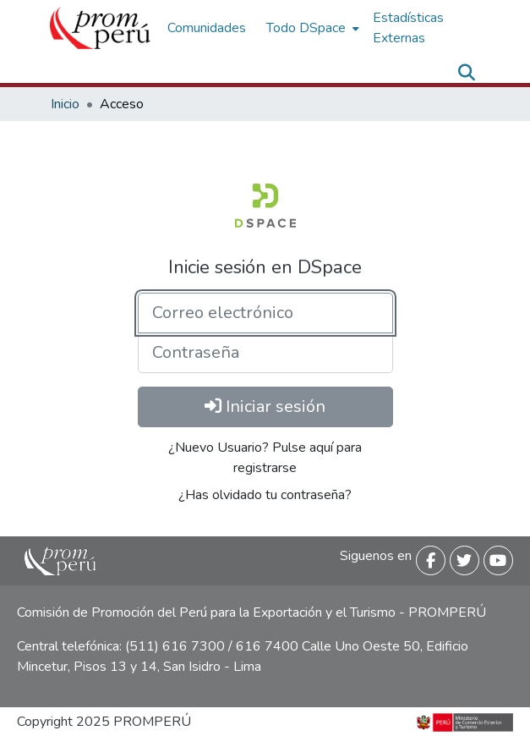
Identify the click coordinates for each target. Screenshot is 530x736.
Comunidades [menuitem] (206, 28)
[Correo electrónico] (265, 313)
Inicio (65, 104)
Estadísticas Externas (408, 27)
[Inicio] (100, 28)
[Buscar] (467, 73)
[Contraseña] (265, 352)
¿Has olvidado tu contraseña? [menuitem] (265, 495)
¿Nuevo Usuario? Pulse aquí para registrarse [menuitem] (265, 457)
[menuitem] (311, 28)
